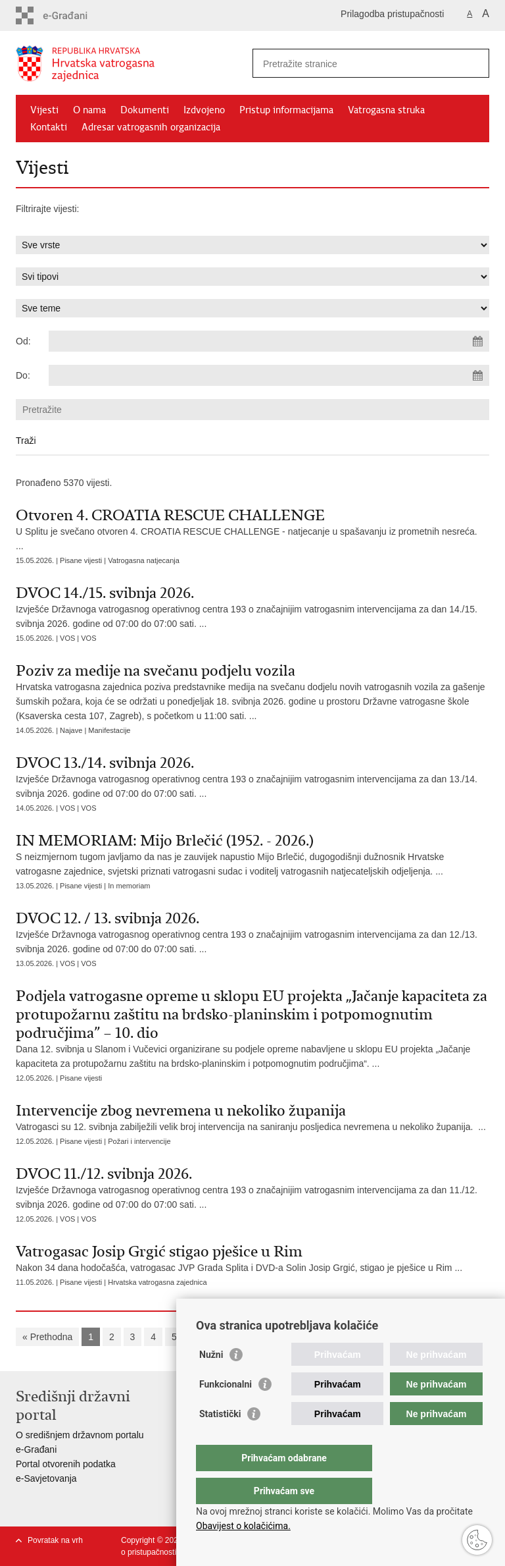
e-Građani (36, 1449)
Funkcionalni (225, 1410)
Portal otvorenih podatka (66, 1464)
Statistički (220, 1440)
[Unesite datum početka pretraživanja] (269, 341)
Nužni (211, 1381)
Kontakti (48, 127)
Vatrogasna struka (386, 110)
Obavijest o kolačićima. (243, 1526)
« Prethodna (47, 1337)
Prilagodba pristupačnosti (392, 14)
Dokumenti (144, 110)
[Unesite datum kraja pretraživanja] (269, 375)
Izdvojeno (204, 110)
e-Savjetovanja (46, 1478)
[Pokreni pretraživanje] (474, 63)
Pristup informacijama (286, 110)
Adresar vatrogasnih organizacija (151, 127)
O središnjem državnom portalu (80, 1435)
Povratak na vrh (55, 1540)
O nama (89, 110)
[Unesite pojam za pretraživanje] (356, 63)
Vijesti (44, 110)
